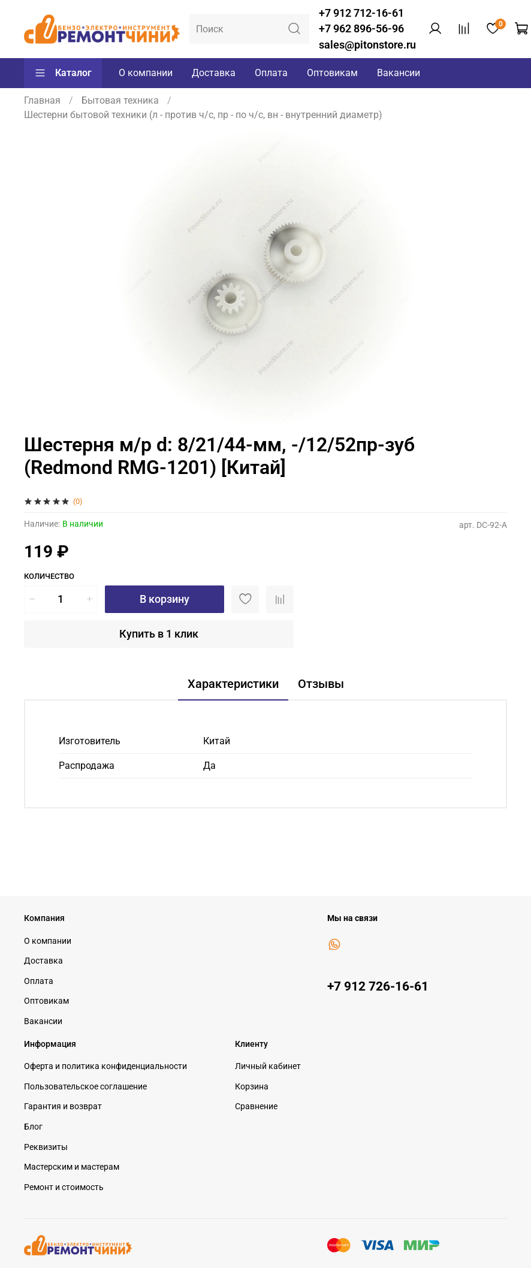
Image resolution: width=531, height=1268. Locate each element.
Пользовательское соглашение (85, 1087)
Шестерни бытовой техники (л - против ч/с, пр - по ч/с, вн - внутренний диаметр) (203, 114)
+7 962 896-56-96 (361, 29)
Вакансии (398, 73)
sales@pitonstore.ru (367, 45)
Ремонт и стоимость (64, 1187)
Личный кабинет (268, 1066)
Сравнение (256, 1106)
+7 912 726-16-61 (378, 986)
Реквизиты (46, 1147)
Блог (33, 1127)
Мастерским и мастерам (71, 1167)
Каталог (63, 73)
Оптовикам (332, 73)
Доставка (214, 73)
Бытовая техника (120, 100)
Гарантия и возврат (63, 1106)
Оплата (271, 73)
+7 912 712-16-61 (361, 13)
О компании (146, 73)
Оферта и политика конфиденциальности (105, 1066)
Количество (49, 576)
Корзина (251, 1087)
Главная (42, 100)
